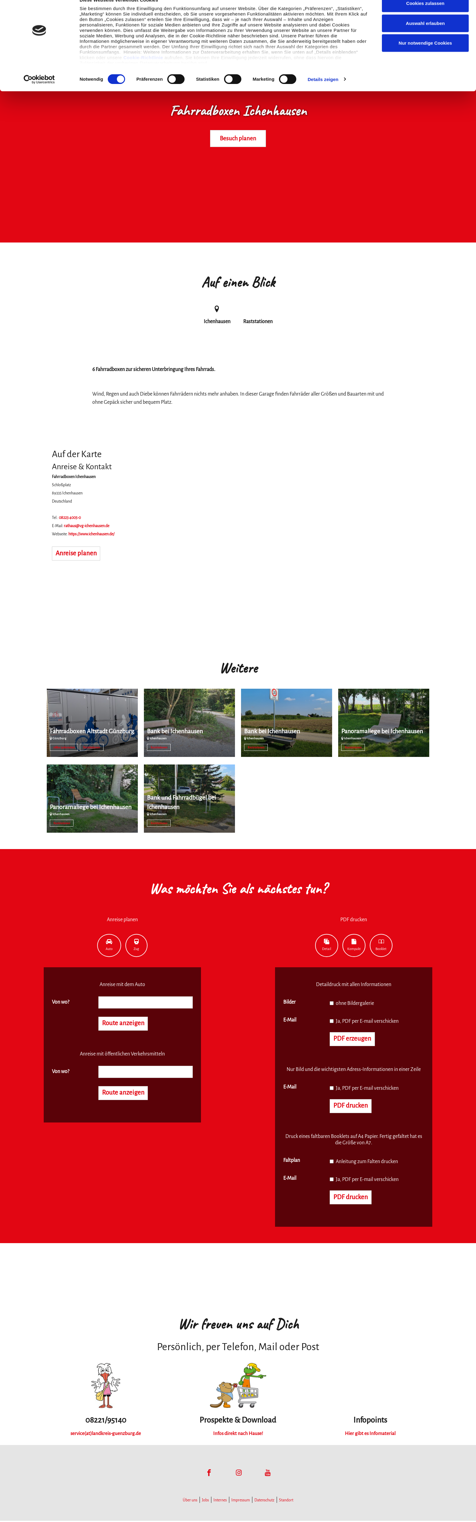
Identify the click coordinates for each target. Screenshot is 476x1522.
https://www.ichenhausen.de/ (91, 534)
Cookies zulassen (425, 15)
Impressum (240, 1501)
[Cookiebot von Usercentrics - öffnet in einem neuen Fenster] (39, 92)
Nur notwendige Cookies (425, 55)
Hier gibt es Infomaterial (370, 1434)
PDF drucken (351, 1106)
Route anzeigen (124, 1023)
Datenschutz (264, 1501)
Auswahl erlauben (425, 35)
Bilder (289, 1002)
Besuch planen (238, 138)
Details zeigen (323, 92)
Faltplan (291, 1161)
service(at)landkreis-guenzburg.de (106, 1434)
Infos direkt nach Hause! (237, 1434)
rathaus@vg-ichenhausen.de (86, 526)
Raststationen (91, 747)
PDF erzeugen (352, 1039)
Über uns (190, 1501)
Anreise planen (77, 553)
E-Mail (289, 1020)
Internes (220, 1501)
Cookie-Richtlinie (143, 70)
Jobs (205, 1501)
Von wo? (60, 1002)
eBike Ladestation (64, 747)
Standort (286, 1501)
